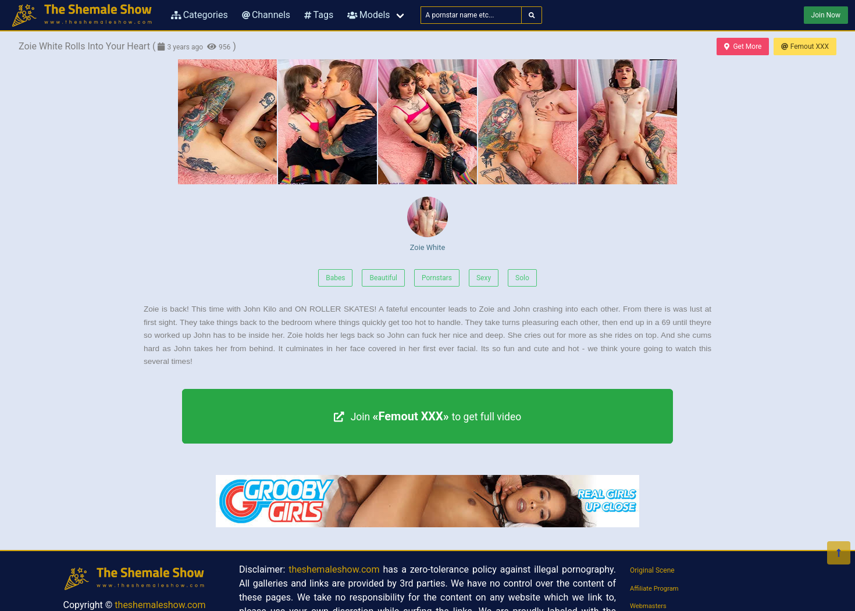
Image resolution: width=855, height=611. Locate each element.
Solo (522, 278)
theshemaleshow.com (160, 604)
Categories (199, 14)
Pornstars (437, 278)
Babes (335, 278)
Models (368, 14)
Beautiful (383, 278)
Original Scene (652, 570)
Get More (742, 46)
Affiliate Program (654, 588)
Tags (318, 14)
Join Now (825, 15)
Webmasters (648, 606)
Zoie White (427, 224)
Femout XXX (805, 46)
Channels (266, 14)
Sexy (483, 278)
